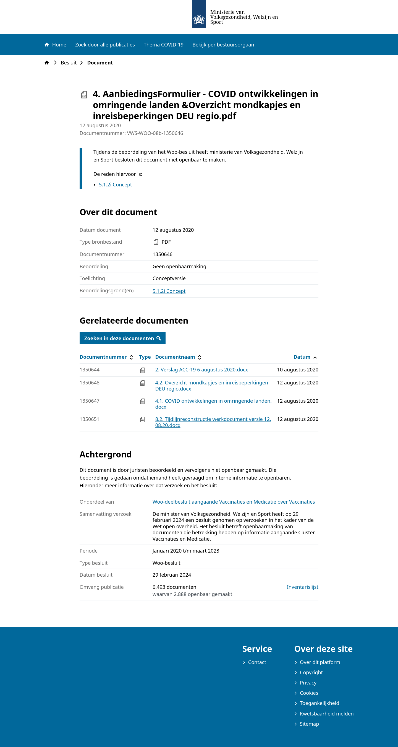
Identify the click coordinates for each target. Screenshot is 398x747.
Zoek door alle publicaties (105, 44)
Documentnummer (107, 357)
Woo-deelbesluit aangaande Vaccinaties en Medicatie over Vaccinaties (234, 501)
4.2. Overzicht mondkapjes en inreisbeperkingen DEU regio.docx (211, 385)
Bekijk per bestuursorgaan (223, 44)
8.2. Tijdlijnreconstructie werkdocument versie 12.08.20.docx (213, 422)
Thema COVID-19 (164, 44)
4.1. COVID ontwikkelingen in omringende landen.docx (213, 403)
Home (55, 44)
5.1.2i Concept (115, 184)
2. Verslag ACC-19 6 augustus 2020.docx (201, 369)
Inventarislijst (302, 587)
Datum (305, 357)
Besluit (70, 62)
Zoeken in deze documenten (122, 338)
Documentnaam (179, 357)
